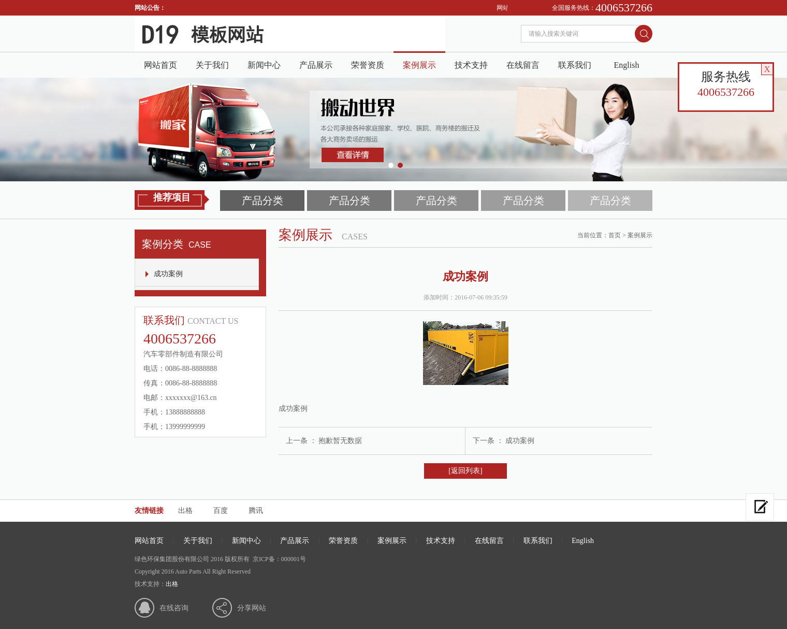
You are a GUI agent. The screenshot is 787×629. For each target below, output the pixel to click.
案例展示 (419, 65)
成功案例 (168, 274)
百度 (220, 510)
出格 (185, 510)
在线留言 (523, 65)
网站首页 (160, 65)
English (626, 65)
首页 (614, 235)
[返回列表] (465, 471)
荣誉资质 (367, 65)
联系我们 (574, 65)
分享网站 (251, 608)
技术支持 (471, 65)
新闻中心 (264, 65)
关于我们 (212, 65)
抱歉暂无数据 (340, 441)
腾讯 (256, 510)
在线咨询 (173, 608)
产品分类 (262, 200)
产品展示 (315, 65)
